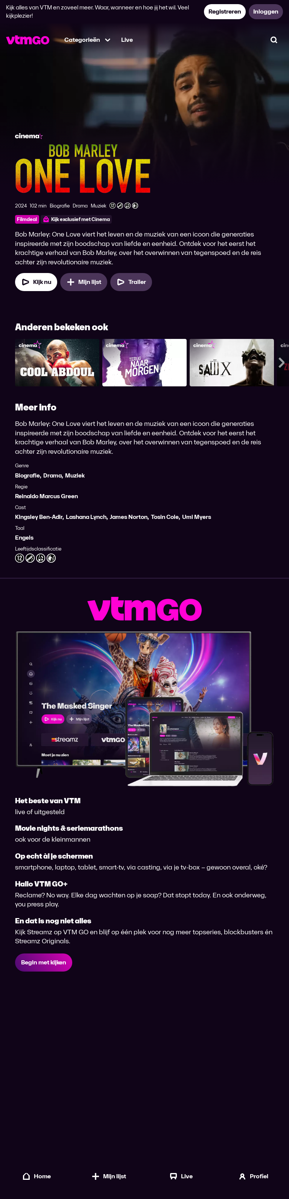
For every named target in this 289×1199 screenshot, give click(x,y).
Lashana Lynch (86, 516)
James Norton (129, 516)
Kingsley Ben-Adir (38, 516)
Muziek (75, 475)
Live (127, 39)
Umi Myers (196, 516)
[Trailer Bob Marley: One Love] (131, 282)
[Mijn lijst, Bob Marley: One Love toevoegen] (83, 282)
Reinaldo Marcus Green (46, 496)
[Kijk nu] (36, 282)
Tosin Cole (165, 516)
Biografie (27, 475)
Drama (52, 475)
